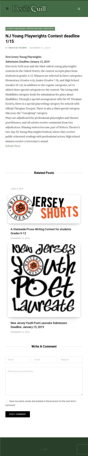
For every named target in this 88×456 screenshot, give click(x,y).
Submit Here (12, 146)
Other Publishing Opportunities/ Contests (30, 29)
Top (44, 449)
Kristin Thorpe (18, 48)
